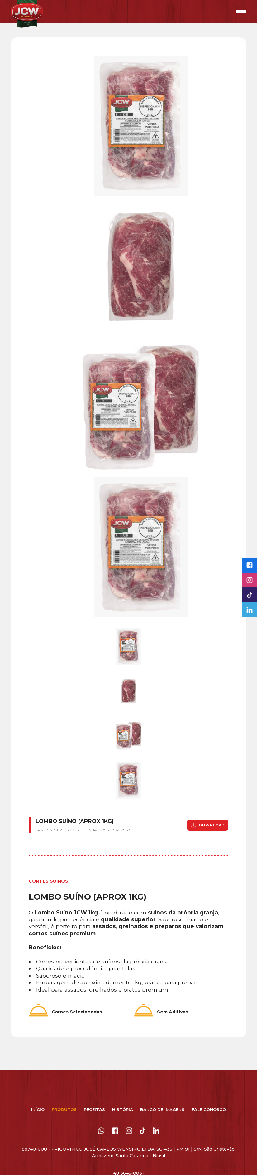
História (122, 1109)
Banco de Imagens (162, 1109)
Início (38, 1109)
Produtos (64, 1109)
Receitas (94, 1109)
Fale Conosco (209, 1109)
